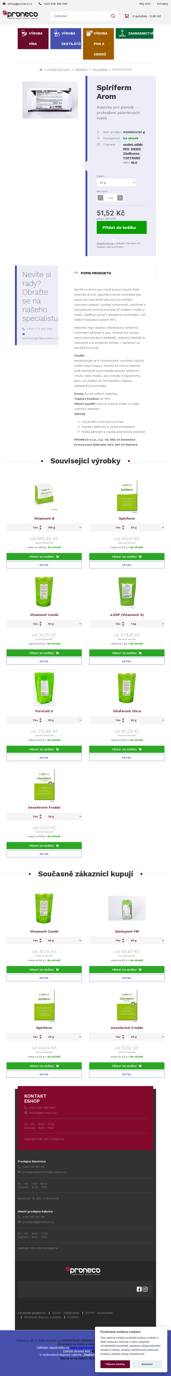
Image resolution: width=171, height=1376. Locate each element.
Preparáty (81, 69)
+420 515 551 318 (31, 1217)
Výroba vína (36, 38)
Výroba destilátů (71, 38)
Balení (100, 176)
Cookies (73, 1317)
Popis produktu (96, 273)
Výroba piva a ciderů (100, 43)
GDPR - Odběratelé (65, 1313)
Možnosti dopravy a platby (42, 1317)
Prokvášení (100, 69)
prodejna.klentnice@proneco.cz (42, 1172)
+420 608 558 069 (53, 3)
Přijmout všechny (115, 1364)
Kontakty (162, 3)
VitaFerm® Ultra (127, 711)
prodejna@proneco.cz (36, 1222)
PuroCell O (44, 711)
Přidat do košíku (119, 229)
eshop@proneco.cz (17, 3)
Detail (44, 564)
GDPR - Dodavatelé (99, 1313)
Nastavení (147, 1364)
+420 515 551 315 (31, 1167)
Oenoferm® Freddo (44, 807)
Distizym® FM (127, 931)
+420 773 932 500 (37, 328)
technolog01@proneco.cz (40, 336)
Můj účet (144, 3)
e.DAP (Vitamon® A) (127, 615)
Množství (102, 191)
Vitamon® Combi (44, 615)
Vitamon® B (44, 518)
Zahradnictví (140, 33)
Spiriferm (127, 518)
